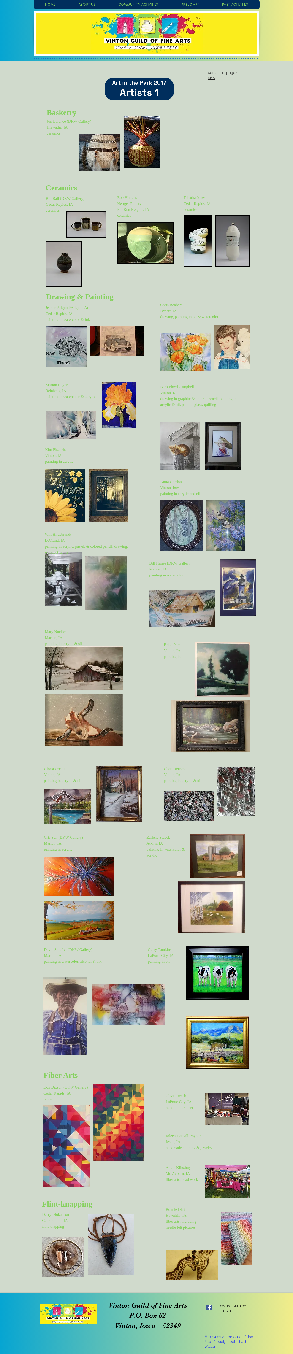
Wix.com (211, 1346)
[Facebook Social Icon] (209, 1307)
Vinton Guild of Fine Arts (147, 1305)
